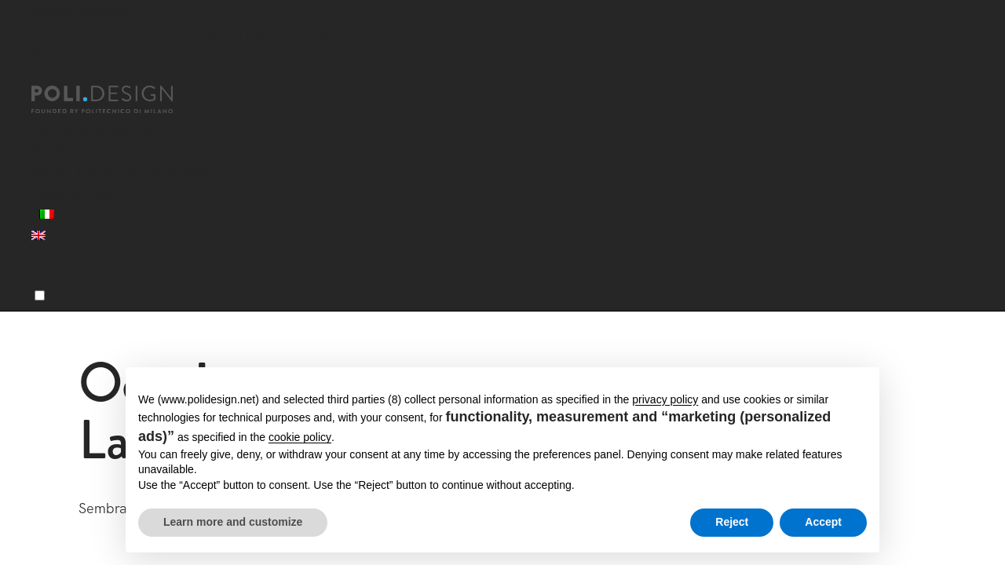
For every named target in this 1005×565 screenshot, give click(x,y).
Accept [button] (823, 522)
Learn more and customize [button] (232, 522)
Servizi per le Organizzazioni (118, 171)
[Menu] (40, 295)
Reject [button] (731, 522)
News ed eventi (79, 193)
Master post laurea (91, 129)
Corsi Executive (79, 150)
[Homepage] (116, 100)
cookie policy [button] (300, 437)
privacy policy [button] (665, 399)
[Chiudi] (40, 76)
